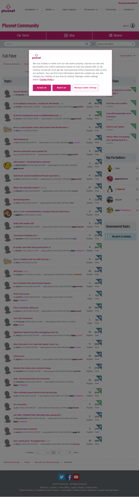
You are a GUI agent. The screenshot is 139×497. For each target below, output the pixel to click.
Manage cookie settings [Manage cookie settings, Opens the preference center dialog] (85, 88)
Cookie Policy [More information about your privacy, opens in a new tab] (47, 79)
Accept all (41, 88)
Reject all (61, 88)
